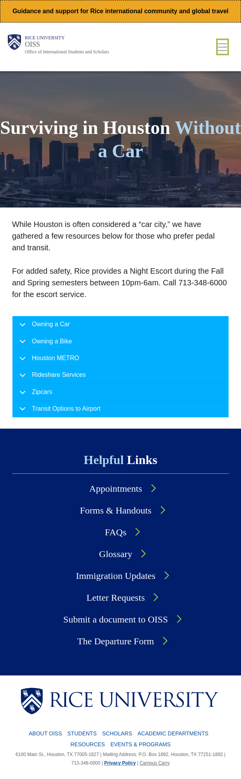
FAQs (116, 532)
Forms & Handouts (115, 510)
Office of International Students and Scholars (67, 52)
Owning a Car (43, 327)
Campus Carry (154, 763)
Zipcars (34, 395)
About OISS (45, 733)
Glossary (115, 554)
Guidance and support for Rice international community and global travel (120, 11)
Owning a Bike (44, 344)
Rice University (45, 37)
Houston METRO (48, 361)
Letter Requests (116, 598)
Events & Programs (140, 744)
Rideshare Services (51, 377)
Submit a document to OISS (115, 619)
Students (81, 733)
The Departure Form (115, 641)
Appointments (115, 489)
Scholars (117, 733)
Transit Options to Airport (58, 411)
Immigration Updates (115, 576)
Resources (87, 744)
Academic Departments (173, 733)
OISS (32, 44)
